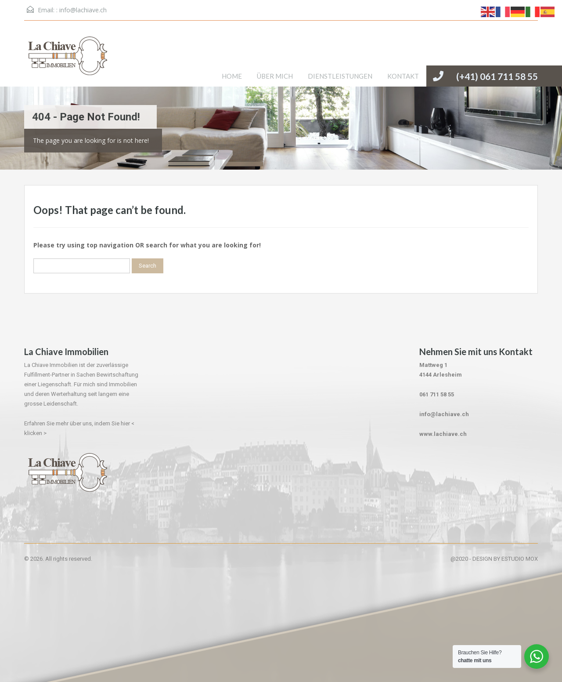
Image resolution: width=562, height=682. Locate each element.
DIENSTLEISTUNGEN (340, 76)
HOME (232, 76)
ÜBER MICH (275, 76)
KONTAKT (403, 76)
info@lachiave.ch (83, 10)
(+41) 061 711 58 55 (497, 76)
